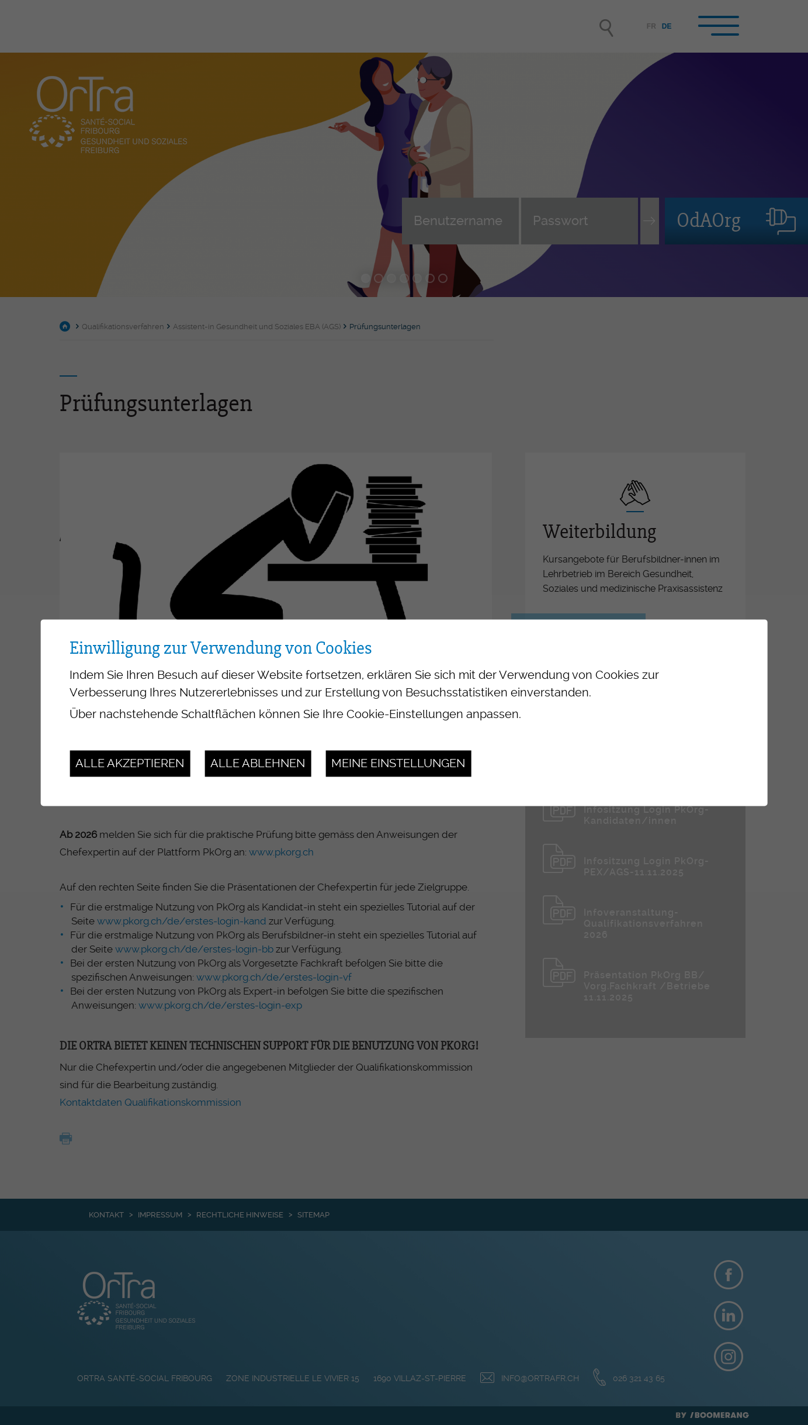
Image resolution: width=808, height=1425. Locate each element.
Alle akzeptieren (129, 764)
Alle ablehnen (257, 764)
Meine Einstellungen (398, 764)
